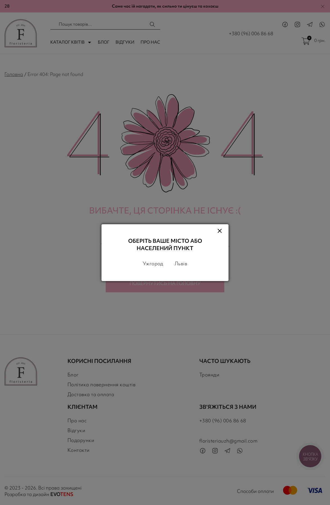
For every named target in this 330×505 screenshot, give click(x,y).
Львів (181, 263)
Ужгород (153, 263)
